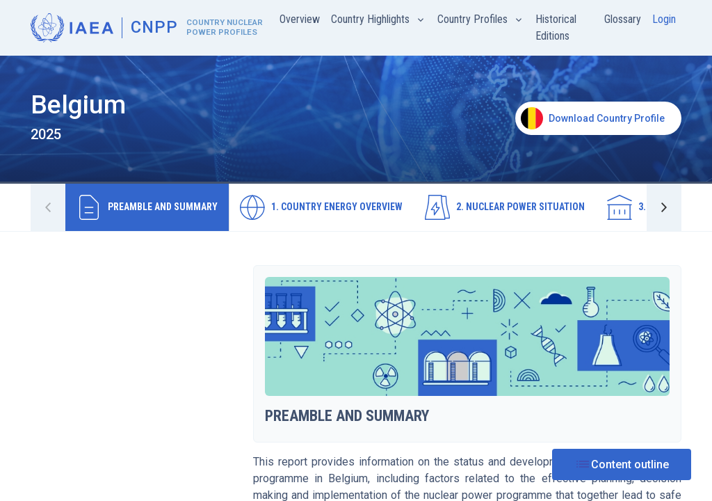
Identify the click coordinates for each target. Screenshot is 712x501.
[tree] (133, 277)
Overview (300, 19)
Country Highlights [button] (371, 19)
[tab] (147, 207)
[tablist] (356, 207)
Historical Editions (555, 27)
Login (664, 19)
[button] (664, 207)
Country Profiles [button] (473, 19)
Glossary (622, 19)
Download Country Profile (593, 118)
